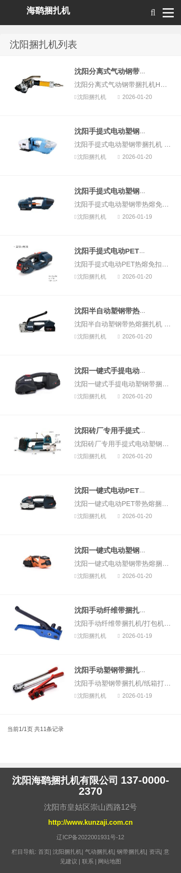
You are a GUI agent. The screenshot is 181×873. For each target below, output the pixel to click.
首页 (44, 851)
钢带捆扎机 (131, 851)
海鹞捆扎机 (48, 10)
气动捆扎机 (99, 851)
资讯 (155, 851)
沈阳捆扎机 (92, 97)
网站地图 (109, 861)
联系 (88, 861)
